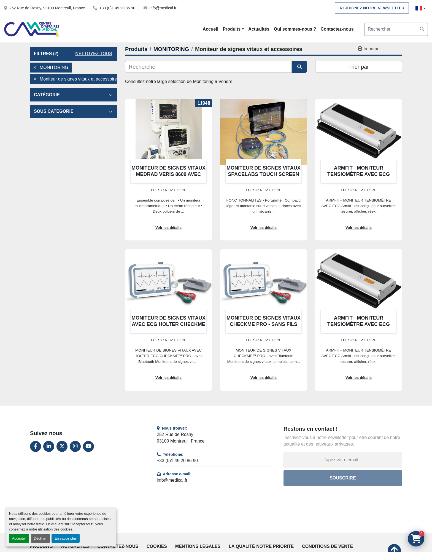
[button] (233, 29)
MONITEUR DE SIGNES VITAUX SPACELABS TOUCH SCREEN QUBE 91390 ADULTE (263, 174)
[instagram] (75, 446)
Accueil (210, 29)
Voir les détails (168, 228)
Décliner (40, 538)
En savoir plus (66, 538)
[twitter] (62, 446)
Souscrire (343, 478)
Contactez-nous (337, 29)
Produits (232, 29)
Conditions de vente (327, 546)
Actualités (258, 29)
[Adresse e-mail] (343, 460)
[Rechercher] (208, 67)
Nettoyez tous (93, 53)
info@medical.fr (163, 8)
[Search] (396, 29)
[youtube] (88, 446)
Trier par (358, 67)
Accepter (19, 538)
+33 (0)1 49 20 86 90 (117, 8)
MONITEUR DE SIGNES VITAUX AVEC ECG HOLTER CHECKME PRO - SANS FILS (168, 324)
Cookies (157, 546)
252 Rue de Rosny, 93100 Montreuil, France (47, 8)
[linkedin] (48, 446)
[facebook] (35, 446)
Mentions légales (197, 546)
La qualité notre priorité (261, 546)
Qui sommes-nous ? (295, 29)
